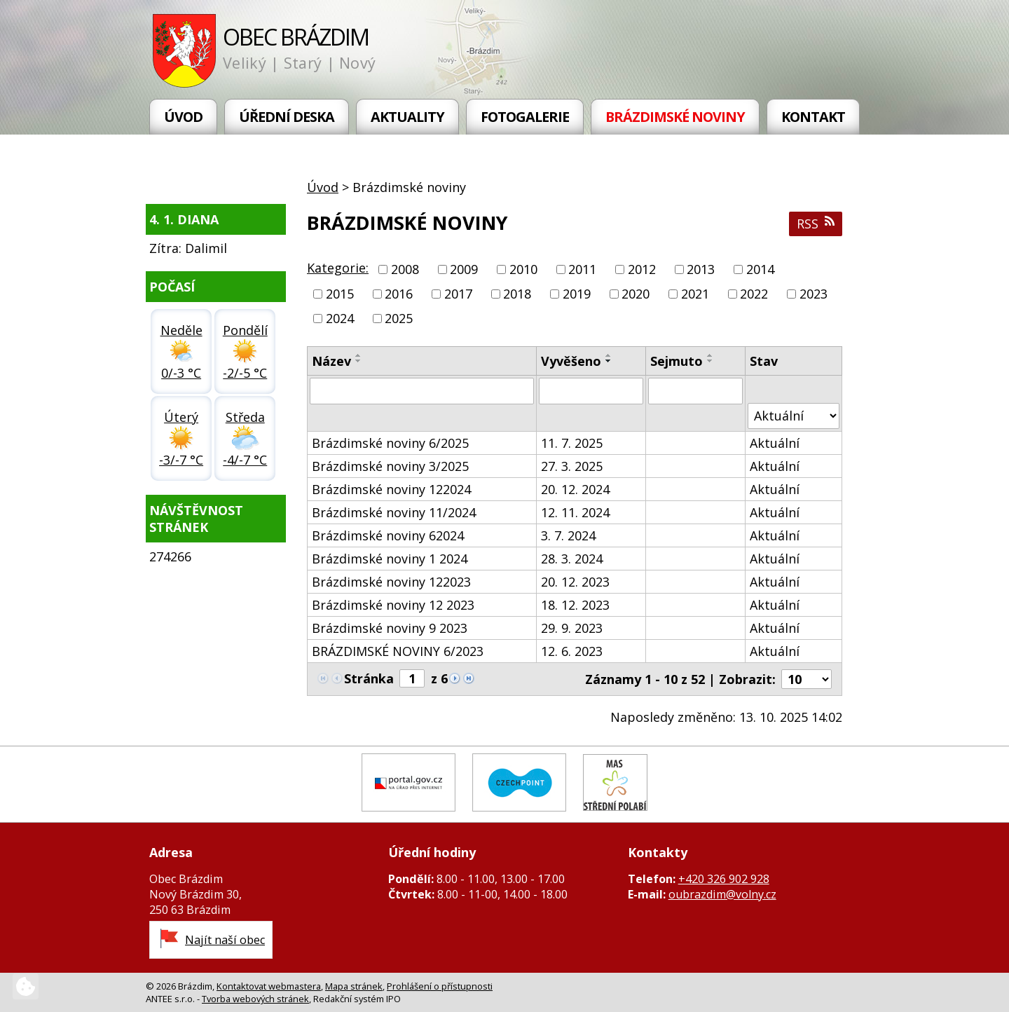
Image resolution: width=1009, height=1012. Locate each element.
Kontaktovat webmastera (269, 986)
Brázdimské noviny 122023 (391, 581)
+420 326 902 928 (723, 879)
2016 (399, 293)
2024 (340, 318)
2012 (642, 269)
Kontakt (813, 116)
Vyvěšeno (571, 361)
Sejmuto (676, 361)
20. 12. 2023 (575, 581)
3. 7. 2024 (568, 535)
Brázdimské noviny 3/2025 (390, 466)
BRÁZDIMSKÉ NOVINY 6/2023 (397, 651)
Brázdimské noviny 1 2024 (389, 558)
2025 (399, 318)
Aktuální (774, 443)
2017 (458, 293)
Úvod (183, 116)
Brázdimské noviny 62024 (388, 535)
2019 (577, 293)
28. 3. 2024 (572, 558)
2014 (760, 269)
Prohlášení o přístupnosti (440, 986)
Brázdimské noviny (675, 116)
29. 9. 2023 (572, 628)
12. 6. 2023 (572, 651)
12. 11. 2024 (575, 512)
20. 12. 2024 (575, 489)
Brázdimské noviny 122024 (391, 489)
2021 (695, 293)
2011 (582, 269)
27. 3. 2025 (572, 466)
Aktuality (407, 116)
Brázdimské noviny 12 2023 (393, 604)
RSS (816, 223)
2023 (813, 293)
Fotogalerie (525, 116)
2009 (464, 269)
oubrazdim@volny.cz (722, 894)
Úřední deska (286, 116)
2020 (636, 293)
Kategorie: (338, 267)
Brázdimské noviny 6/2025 (390, 443)
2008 (405, 269)
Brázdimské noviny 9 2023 (389, 628)
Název (331, 361)
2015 (340, 293)
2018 (517, 293)
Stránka (369, 678)
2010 (523, 269)
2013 (701, 269)
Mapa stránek (354, 986)
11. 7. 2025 (572, 443)
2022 (754, 293)
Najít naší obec (225, 940)
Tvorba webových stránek (255, 998)
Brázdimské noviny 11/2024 (394, 512)
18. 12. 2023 (575, 604)
